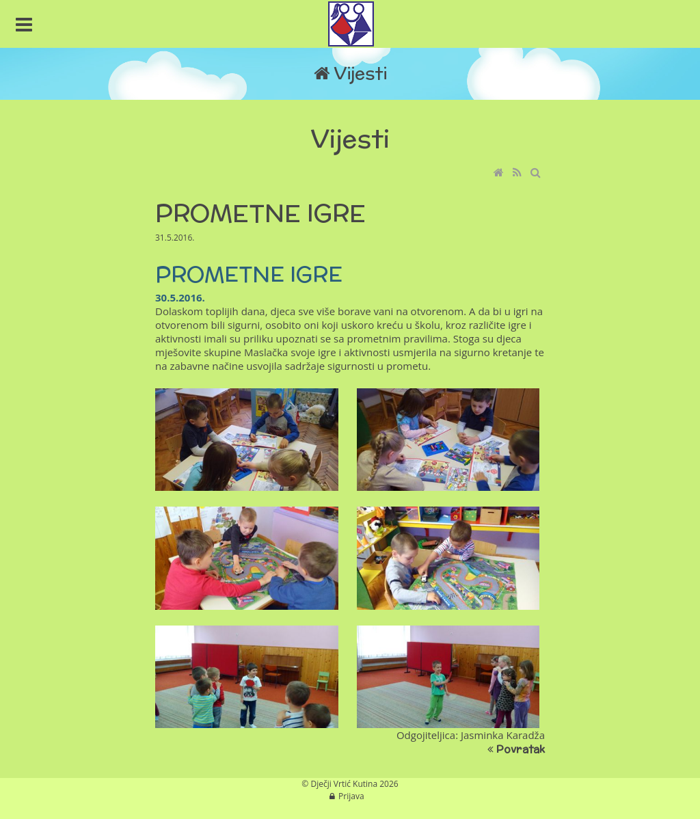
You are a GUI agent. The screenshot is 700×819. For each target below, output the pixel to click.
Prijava (351, 796)
